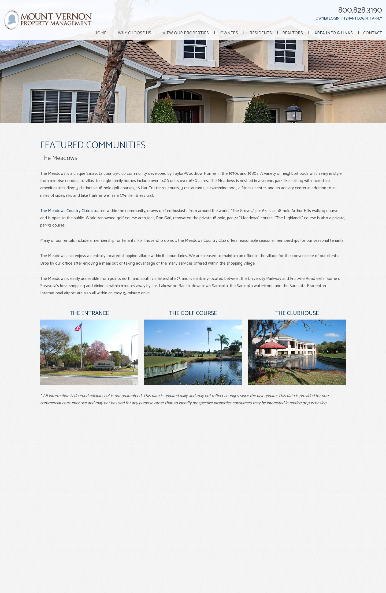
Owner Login (327, 19)
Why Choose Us (134, 33)
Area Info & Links (333, 33)
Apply (377, 19)
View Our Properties (186, 33)
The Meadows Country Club (64, 210)
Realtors (292, 33)
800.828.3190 (360, 10)
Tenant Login (356, 19)
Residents (261, 33)
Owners (229, 33)
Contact (372, 33)
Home (100, 33)
